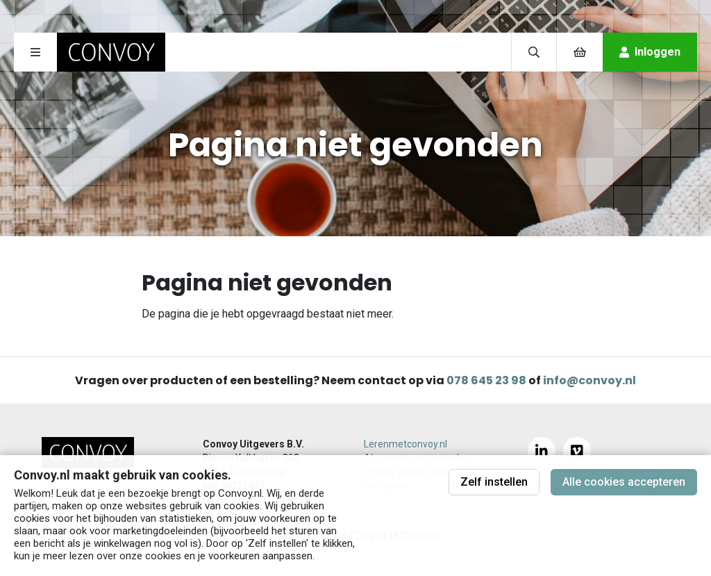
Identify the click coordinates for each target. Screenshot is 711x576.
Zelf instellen (494, 481)
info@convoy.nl (589, 380)
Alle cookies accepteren (623, 481)
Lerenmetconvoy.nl (405, 444)
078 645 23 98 (486, 380)
